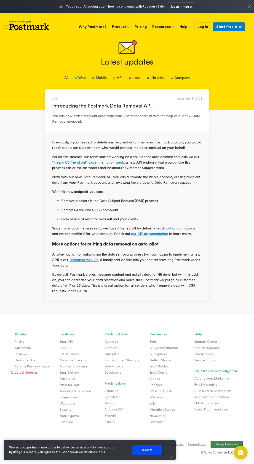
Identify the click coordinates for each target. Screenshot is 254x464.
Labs (136, 78)
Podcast (156, 385)
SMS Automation (206, 403)
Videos (155, 379)
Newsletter (158, 416)
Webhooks (68, 403)
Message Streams (73, 360)
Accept (147, 450)
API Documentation (164, 348)
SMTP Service (69, 354)
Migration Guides (162, 410)
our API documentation (149, 234)
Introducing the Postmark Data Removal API (102, 106)
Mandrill (110, 416)
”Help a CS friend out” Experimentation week (88, 162)
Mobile (101, 78)
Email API (66, 342)
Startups (110, 348)
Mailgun (110, 403)
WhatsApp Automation (211, 397)
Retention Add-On (84, 260)
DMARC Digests (161, 391)
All (66, 78)
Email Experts (69, 416)
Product (119, 26)
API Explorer (158, 354)
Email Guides (159, 366)
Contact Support (206, 348)
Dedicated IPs (25, 360)
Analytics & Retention (75, 391)
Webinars (157, 397)
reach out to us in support (176, 228)
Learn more (181, 6)
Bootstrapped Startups (121, 360)
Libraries (157, 78)
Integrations (69, 397)
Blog (153, 342)
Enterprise (111, 354)
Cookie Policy (197, 444)
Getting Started (161, 360)
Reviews (21, 354)
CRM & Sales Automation (212, 391)
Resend (109, 422)
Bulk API (65, 348)
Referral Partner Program (33, 366)
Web (82, 78)
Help (183, 26)
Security (65, 410)
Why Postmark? (93, 26)
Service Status (204, 360)
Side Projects (113, 366)
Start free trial (229, 26)
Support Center (205, 342)
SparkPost (112, 397)
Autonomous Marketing (211, 378)
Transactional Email (74, 366)
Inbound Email (70, 385)
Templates (67, 379)
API (120, 78)
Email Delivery (70, 373)
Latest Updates (26, 373)
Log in (203, 26)
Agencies (111, 342)
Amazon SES (113, 409)
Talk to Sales (203, 354)
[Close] (171, 458)
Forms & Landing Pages (211, 409)
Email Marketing (205, 385)
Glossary (156, 422)
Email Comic (158, 373)
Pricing (141, 26)
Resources (161, 26)
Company (182, 78)
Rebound (66, 422)
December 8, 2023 (189, 98)
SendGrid (111, 391)
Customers (23, 348)
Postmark (26, 26)
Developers (112, 373)
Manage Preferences (227, 444)
